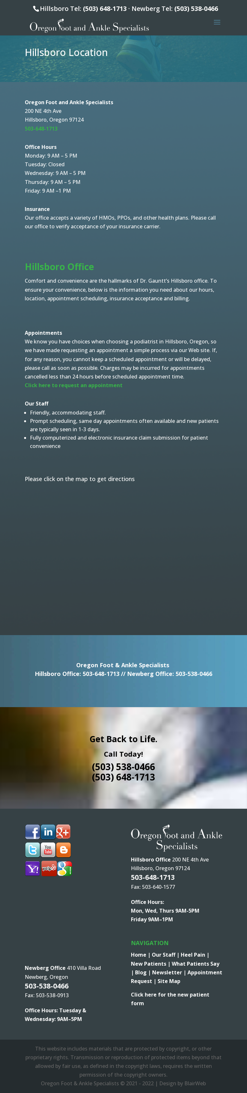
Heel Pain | (195, 954)
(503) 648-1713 (105, 8)
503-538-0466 (194, 674)
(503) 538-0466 (196, 8)
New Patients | (151, 963)
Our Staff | (166, 954)
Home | (141, 954)
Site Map (169, 981)
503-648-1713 (101, 674)
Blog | (143, 972)
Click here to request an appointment (74, 385)
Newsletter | (170, 972)
